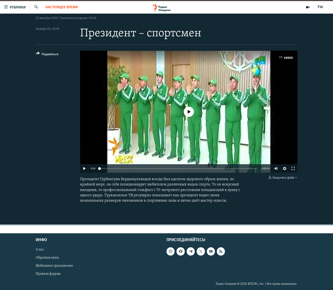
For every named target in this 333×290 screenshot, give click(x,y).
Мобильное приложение (54, 266)
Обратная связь (47, 258)
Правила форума (48, 274)
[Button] (47, 55)
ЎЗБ (320, 7)
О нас (40, 250)
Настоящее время (61, 7)
